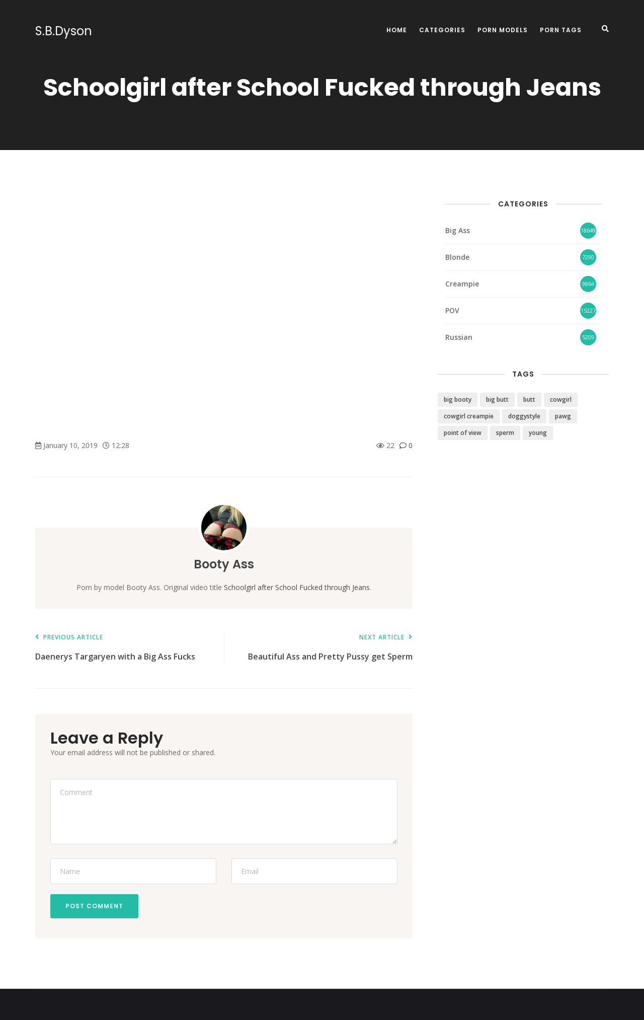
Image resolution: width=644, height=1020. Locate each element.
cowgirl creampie (469, 416)
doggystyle (524, 416)
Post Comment (94, 906)
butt (529, 399)
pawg (563, 416)
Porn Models (502, 30)
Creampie (462, 283)
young (538, 432)
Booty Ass (224, 564)
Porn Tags (561, 30)
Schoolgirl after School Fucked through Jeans (297, 587)
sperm (505, 432)
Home (396, 30)
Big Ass (457, 230)
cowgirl (561, 399)
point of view (462, 432)
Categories (442, 30)
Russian (458, 337)
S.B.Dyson (63, 31)
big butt (497, 399)
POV (452, 310)
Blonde (457, 257)
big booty (457, 399)
